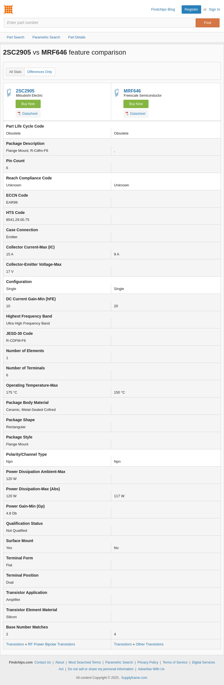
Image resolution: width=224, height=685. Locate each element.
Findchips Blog (163, 9)
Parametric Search (119, 662)
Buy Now (28, 104)
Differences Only (39, 72)
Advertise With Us (151, 669)
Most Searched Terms (85, 662)
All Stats (15, 72)
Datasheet (28, 113)
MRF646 (132, 91)
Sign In (214, 9)
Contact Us (42, 662)
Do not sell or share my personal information (100, 669)
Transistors (15, 644)
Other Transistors (150, 644)
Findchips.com (8, 9)
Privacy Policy (147, 662)
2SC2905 (25, 91)
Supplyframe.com (134, 678)
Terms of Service (175, 662)
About (59, 662)
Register (191, 9)
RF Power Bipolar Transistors (51, 644)
